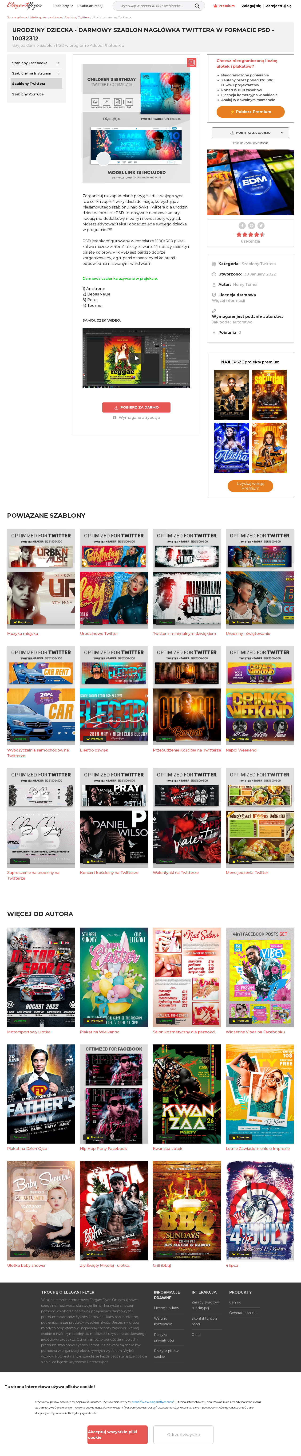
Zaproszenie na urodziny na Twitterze (33, 875)
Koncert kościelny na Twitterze (109, 872)
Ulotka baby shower (26, 1265)
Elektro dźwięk (94, 750)
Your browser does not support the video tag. (250, 182)
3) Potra (90, 300)
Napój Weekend (241, 750)
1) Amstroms (94, 288)
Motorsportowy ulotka (29, 1032)
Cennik (235, 1302)
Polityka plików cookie (166, 1354)
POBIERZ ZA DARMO (136, 407)
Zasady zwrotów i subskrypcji (206, 1305)
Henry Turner (245, 284)
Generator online (243, 1313)
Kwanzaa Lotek (167, 1148)
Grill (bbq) (162, 1265)
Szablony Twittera (259, 264)
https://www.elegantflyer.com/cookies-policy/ (125, 1407)
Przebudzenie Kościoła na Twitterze (187, 750)
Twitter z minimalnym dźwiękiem (184, 633)
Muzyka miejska (22, 633)
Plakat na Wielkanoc (99, 1032)
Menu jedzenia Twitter (247, 872)
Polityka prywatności (164, 1337)
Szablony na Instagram (31, 73)
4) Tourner (93, 305)
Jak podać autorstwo (232, 322)
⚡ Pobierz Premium (250, 112)
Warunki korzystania (163, 1321)
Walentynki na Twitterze (176, 872)
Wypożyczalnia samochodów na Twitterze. (38, 753)
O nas (196, 1335)
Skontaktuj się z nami (204, 1321)
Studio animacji (90, 6)
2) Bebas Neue (96, 294)
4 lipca (232, 1265)
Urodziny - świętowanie (248, 633)
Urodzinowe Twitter (99, 633)
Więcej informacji (228, 300)
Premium (224, 6)
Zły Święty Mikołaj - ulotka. (105, 1265)
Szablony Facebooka (29, 63)
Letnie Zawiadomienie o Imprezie (258, 1148)
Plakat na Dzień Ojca (27, 1148)
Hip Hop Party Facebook (103, 1148)
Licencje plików (166, 1308)
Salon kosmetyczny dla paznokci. (184, 1032)
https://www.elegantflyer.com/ (153, 1402)
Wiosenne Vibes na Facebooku (255, 1032)
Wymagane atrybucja (136, 417)
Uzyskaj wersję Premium (250, 486)
